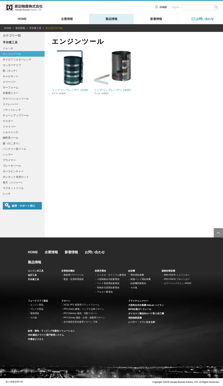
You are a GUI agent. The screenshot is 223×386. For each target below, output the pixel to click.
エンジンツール (12, 53)
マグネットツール (13, 188)
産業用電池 (100, 271)
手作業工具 (35, 28)
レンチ (7, 193)
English (176, 7)
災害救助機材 (68, 271)
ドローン (65, 301)
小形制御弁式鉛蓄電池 (108, 279)
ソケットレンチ (12, 109)
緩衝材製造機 (168, 271)
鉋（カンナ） (10, 70)
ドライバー (9, 126)
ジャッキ (8, 48)
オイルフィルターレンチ (17, 59)
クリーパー (9, 81)
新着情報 (156, 19)
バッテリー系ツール (14, 148)
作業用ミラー (10, 93)
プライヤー (9, 160)
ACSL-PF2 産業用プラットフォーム (81, 304)
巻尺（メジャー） (13, 182)
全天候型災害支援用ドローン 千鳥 (81, 322)
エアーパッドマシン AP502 (177, 283)
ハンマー (8, 154)
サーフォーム (10, 87)
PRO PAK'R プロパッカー (177, 279)
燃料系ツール (10, 137)
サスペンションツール (16, 98)
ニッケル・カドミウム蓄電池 (111, 275)
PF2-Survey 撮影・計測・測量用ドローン (84, 317)
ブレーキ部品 (36, 309)
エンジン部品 (36, 304)
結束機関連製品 (138, 283)
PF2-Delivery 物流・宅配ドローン (80, 313)
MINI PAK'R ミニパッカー (177, 275)
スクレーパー (10, 104)
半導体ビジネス (35, 339)
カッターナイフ (12, 65)
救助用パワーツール (74, 275)
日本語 (163, 7)
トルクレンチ (10, 132)
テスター (8, 120)
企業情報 (67, 19)
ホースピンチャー (13, 171)
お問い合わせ (205, 19)
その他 (133, 287)
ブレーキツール (12, 165)
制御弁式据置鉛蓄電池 (108, 287)
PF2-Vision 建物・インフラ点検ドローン (84, 309)
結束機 (131, 271)
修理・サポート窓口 (20, 205)
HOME (22, 19)
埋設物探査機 (135, 317)
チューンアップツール (16, 115)
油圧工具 (32, 275)
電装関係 (34, 313)
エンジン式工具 (35, 271)
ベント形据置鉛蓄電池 (108, 283)
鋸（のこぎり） (12, 143)
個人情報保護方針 (14, 381)
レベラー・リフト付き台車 (141, 322)
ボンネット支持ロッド (16, 176)
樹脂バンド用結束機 (140, 279)
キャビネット (10, 76)
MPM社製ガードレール (139, 309)
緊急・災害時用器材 (74, 279)
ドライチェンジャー (138, 301)
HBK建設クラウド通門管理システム (46, 335)
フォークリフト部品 (38, 301)
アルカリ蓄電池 (105, 292)
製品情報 (111, 19)
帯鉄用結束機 (137, 275)
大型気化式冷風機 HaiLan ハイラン (146, 305)
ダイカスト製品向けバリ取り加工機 (146, 313)
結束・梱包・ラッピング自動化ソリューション (51, 331)
